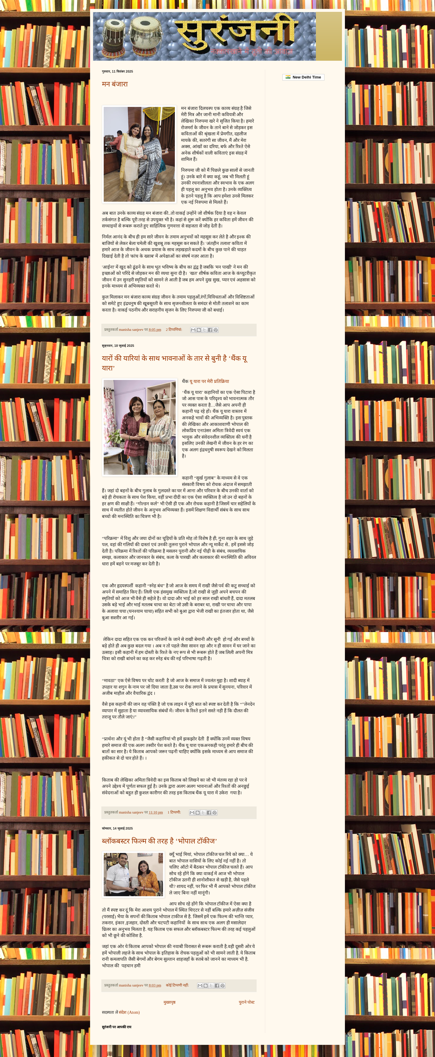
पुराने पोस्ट (247, 1002)
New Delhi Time (303, 77)
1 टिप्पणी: (175, 812)
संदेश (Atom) (129, 1012)
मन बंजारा (115, 84)
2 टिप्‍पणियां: (174, 330)
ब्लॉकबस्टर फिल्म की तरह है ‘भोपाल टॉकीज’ (159, 841)
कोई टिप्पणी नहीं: (178, 985)
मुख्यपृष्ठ (169, 1002)
